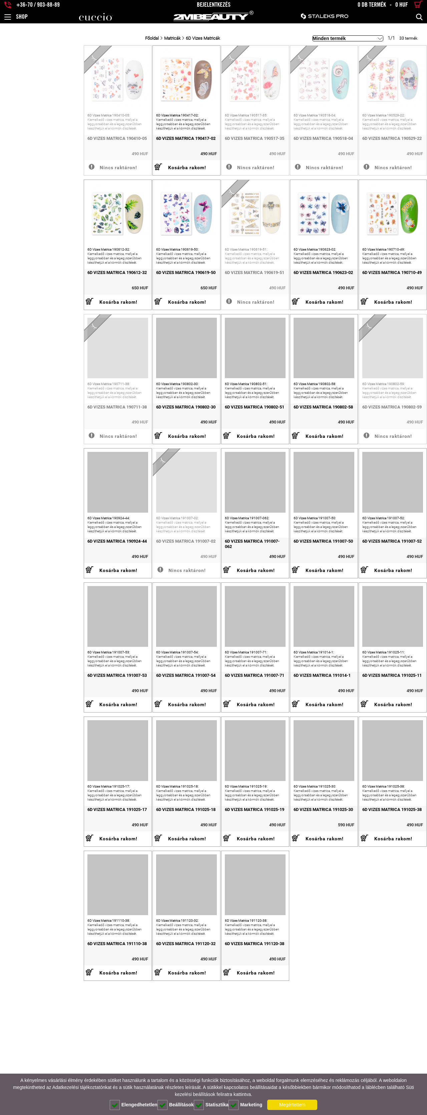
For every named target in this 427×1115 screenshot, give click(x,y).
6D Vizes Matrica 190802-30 (119, 457)
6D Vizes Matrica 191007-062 (206, 607)
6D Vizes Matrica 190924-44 (33, 607)
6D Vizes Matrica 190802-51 (204, 457)
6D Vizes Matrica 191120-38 (204, 1060)
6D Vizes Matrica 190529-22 (375, 155)
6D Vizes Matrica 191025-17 (33, 909)
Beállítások (175, 1105)
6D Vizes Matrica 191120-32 (119, 1060)
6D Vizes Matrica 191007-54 (119, 758)
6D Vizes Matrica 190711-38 (33, 457)
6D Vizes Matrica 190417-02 (119, 155)
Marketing (245, 1105)
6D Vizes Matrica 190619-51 (204, 305)
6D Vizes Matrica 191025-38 (375, 909)
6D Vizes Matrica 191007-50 (290, 607)
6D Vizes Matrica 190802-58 (290, 457)
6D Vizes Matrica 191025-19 (204, 909)
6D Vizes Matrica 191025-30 (290, 909)
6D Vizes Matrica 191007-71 (204, 758)
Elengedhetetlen (133, 1105)
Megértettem (292, 1104)
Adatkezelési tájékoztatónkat (81, 1087)
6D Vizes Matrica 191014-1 (288, 758)
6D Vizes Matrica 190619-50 (119, 305)
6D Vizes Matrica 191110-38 (33, 1060)
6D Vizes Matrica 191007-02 (119, 607)
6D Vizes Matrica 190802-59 (375, 457)
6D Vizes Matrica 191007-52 (375, 607)
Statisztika (211, 1105)
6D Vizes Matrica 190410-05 (33, 155)
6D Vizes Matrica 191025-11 (375, 758)
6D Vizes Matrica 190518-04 (290, 155)
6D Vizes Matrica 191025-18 (119, 909)
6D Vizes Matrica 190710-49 (375, 305)
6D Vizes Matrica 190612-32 (33, 305)
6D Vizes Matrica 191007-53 (33, 758)
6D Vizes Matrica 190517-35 (204, 155)
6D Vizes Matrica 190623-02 (290, 305)
